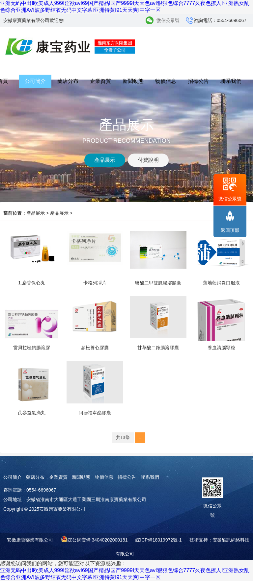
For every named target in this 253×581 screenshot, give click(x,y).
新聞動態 (133, 81)
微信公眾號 (168, 20)
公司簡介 (35, 81)
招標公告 (198, 81)
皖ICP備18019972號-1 (158, 540)
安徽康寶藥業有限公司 (30, 540)
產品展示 (35, 213)
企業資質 (100, 81)
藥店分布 (67, 81)
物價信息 (165, 81)
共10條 (123, 437)
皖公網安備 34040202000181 (98, 540)
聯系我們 (230, 81)
